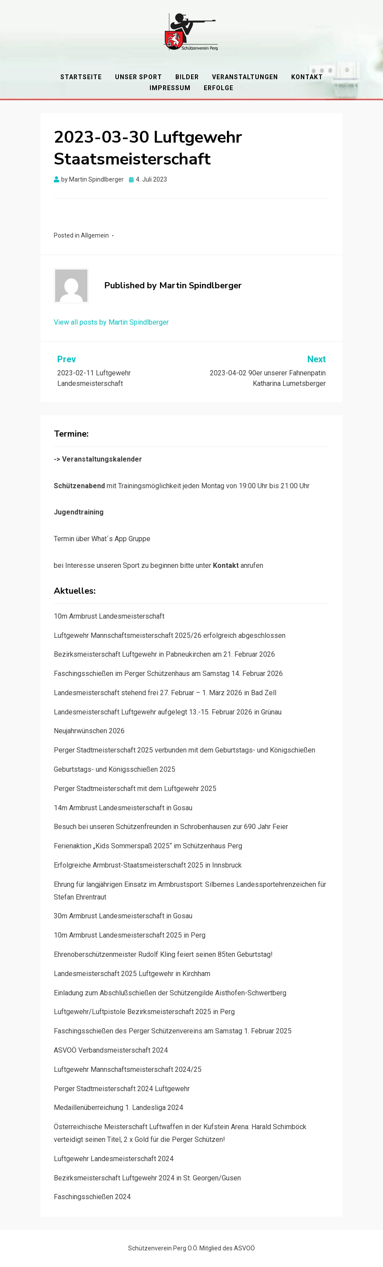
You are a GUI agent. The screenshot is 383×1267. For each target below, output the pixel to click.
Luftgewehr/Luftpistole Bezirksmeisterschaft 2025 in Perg (144, 1012)
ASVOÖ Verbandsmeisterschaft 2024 (111, 1050)
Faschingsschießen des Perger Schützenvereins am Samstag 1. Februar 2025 (173, 1031)
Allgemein (95, 235)
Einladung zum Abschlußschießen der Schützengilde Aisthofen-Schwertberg (170, 993)
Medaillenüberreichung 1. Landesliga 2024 (118, 1107)
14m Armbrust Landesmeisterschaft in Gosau (123, 808)
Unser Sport (138, 77)
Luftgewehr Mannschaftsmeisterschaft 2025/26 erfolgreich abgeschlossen (170, 635)
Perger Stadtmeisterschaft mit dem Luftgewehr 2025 (135, 788)
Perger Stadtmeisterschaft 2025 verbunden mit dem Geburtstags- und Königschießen (184, 750)
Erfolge (218, 87)
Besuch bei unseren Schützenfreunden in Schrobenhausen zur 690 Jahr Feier (171, 826)
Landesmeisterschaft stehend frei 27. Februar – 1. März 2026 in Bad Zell (165, 693)
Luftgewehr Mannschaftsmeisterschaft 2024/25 (128, 1069)
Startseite (81, 77)
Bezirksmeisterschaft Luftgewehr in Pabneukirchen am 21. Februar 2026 (164, 654)
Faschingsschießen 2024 (92, 1197)
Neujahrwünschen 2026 (89, 731)
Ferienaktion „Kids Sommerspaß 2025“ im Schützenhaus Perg (148, 846)
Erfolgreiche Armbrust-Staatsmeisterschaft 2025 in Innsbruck (148, 865)
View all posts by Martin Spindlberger (111, 322)
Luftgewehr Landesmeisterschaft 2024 (114, 1159)
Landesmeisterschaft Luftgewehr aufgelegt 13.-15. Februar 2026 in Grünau (168, 712)
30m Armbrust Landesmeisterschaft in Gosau (123, 916)
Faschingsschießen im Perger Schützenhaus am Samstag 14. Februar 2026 (168, 673)
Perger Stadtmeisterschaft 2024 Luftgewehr (122, 1089)
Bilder (187, 77)
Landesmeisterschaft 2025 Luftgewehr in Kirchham (132, 974)
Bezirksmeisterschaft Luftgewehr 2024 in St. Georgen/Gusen (147, 1178)
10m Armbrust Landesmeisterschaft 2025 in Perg (129, 935)
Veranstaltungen (245, 77)
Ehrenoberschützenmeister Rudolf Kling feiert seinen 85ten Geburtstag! (163, 954)
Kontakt (307, 77)
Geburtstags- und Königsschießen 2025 (114, 769)
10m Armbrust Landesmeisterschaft (109, 616)
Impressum (170, 87)
